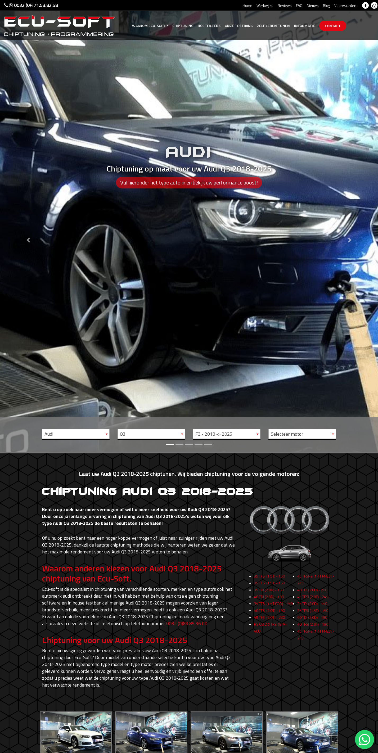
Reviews (285, 5)
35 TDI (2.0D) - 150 (269, 597)
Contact (333, 26)
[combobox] (76, 434)
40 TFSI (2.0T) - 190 (269, 618)
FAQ (299, 5)
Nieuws (313, 5)
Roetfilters (209, 25)
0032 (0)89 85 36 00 (186, 623)
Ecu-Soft (150, 25)
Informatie (304, 25)
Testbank (239, 25)
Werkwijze (264, 5)
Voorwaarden (345, 5)
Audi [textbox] (48, 434)
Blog (326, 5)
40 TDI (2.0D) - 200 (312, 597)
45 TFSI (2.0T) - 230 (269, 625)
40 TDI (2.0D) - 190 (269, 604)
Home (247, 5)
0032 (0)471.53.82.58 (31, 5)
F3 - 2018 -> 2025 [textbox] (213, 434)
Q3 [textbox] (122, 434)
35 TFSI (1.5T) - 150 (269, 583)
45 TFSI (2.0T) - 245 (312, 604)
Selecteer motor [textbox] (287, 434)
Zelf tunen (273, 25)
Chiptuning (183, 25)
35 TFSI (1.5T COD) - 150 (273, 611)
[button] (28, 226)
